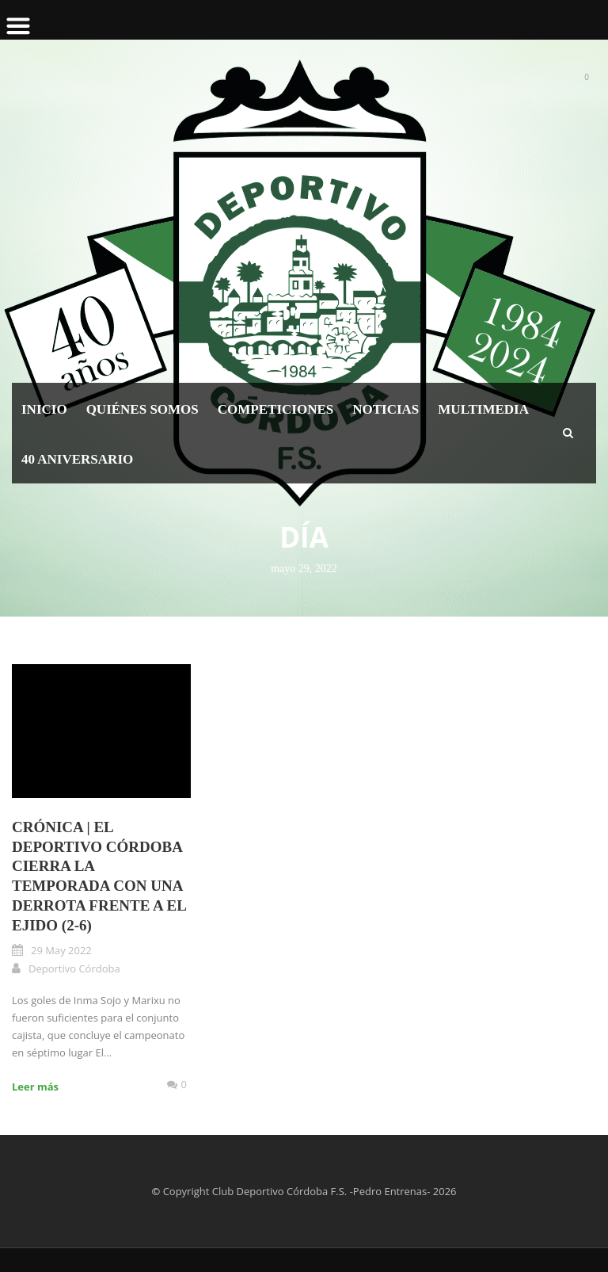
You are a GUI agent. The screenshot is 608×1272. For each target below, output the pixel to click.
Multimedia (483, 409)
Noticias (385, 409)
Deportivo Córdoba (74, 968)
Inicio (44, 409)
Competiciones (275, 409)
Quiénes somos (142, 409)
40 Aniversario (77, 459)
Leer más (35, 1086)
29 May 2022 (61, 950)
